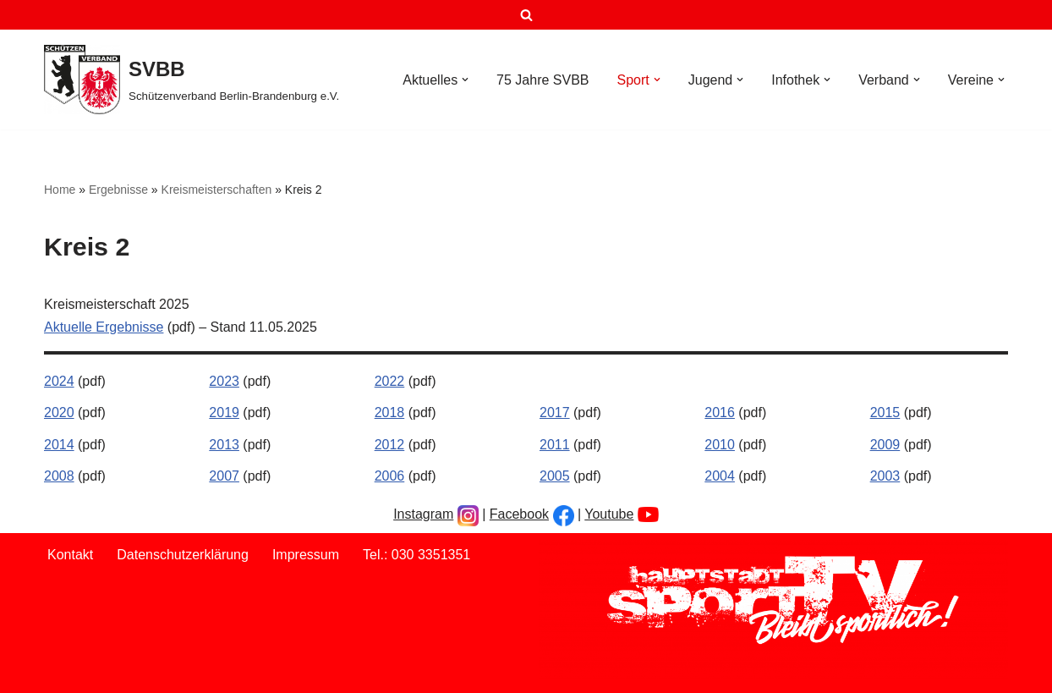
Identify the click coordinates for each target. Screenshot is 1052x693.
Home (59, 189)
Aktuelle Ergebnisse (103, 327)
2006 (390, 476)
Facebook (519, 514)
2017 (555, 412)
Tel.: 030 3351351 (416, 554)
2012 (390, 444)
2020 (59, 412)
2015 (885, 412)
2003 (885, 476)
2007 (224, 476)
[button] (465, 79)
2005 (555, 476)
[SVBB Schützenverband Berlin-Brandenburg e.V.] (191, 79)
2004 (719, 476)
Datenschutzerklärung (183, 554)
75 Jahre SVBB (542, 80)
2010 (719, 444)
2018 (390, 412)
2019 (224, 412)
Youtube (608, 514)
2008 (59, 476)
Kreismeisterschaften (217, 189)
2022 (390, 381)
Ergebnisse (118, 189)
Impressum (305, 554)
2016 (719, 412)
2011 (555, 444)
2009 (885, 444)
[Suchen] (526, 14)
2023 (224, 381)
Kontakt (70, 554)
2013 (224, 444)
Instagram (423, 514)
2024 (59, 381)
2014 (59, 444)
